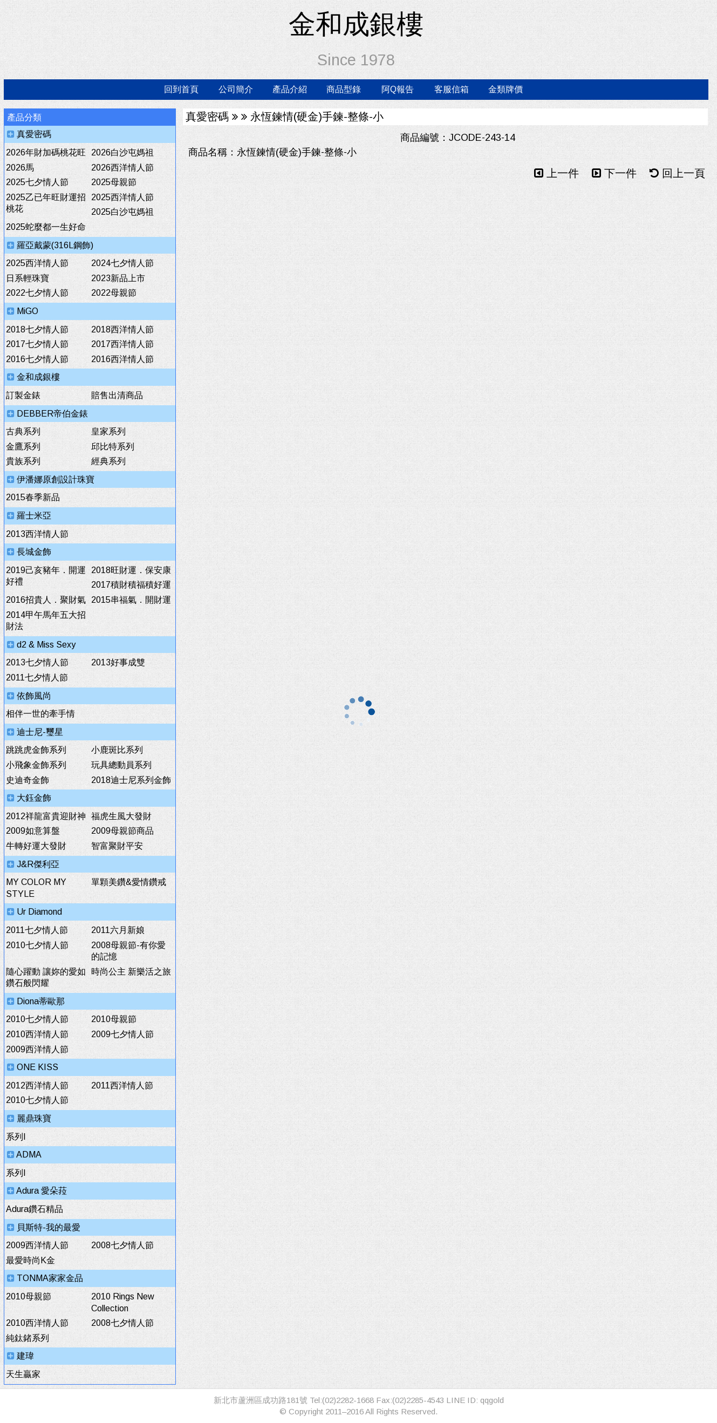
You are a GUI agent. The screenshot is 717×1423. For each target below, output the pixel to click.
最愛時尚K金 (30, 1260)
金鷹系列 (23, 446)
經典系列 (108, 461)
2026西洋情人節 (122, 167)
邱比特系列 (112, 446)
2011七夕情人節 (37, 677)
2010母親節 (113, 1019)
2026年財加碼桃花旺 (46, 152)
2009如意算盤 (33, 830)
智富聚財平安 (117, 845)
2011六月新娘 (118, 930)
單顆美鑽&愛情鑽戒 (128, 882)
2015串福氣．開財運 (131, 599)
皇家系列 (108, 431)
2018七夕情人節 (37, 329)
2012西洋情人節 (37, 1085)
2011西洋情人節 (122, 1085)
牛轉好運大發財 (36, 845)
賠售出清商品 (117, 395)
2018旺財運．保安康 (131, 570)
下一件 (614, 173)
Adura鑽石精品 (34, 1209)
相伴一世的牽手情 (40, 713)
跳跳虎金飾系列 (36, 749)
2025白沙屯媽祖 (122, 211)
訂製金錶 (23, 395)
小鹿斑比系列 (117, 749)
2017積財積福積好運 (131, 584)
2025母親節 (113, 182)
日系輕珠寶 (27, 278)
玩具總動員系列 (121, 765)
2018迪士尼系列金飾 (131, 780)
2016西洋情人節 (122, 359)
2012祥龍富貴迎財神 (46, 816)
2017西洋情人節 (122, 344)
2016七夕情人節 (37, 359)
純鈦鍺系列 (27, 1338)
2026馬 (20, 167)
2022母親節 (113, 292)
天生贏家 (23, 1374)
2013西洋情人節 (37, 534)
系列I (16, 1136)
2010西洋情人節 (37, 1034)
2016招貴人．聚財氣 (46, 599)
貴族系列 (23, 461)
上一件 (556, 173)
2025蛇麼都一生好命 (46, 227)
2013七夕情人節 (37, 662)
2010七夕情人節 (37, 945)
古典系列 (23, 431)
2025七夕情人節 (37, 182)
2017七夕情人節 (37, 344)
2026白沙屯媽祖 (122, 152)
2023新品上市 (118, 278)
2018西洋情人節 (122, 329)
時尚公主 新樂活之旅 (131, 971)
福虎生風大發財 (121, 816)
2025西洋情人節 (122, 197)
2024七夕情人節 (122, 263)
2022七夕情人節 (37, 292)
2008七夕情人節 (122, 1245)
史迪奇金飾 (27, 780)
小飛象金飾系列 (36, 765)
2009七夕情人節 (122, 1034)
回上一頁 (677, 173)
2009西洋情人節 (37, 1049)
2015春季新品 (33, 497)
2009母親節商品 (122, 830)
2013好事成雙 (118, 662)
